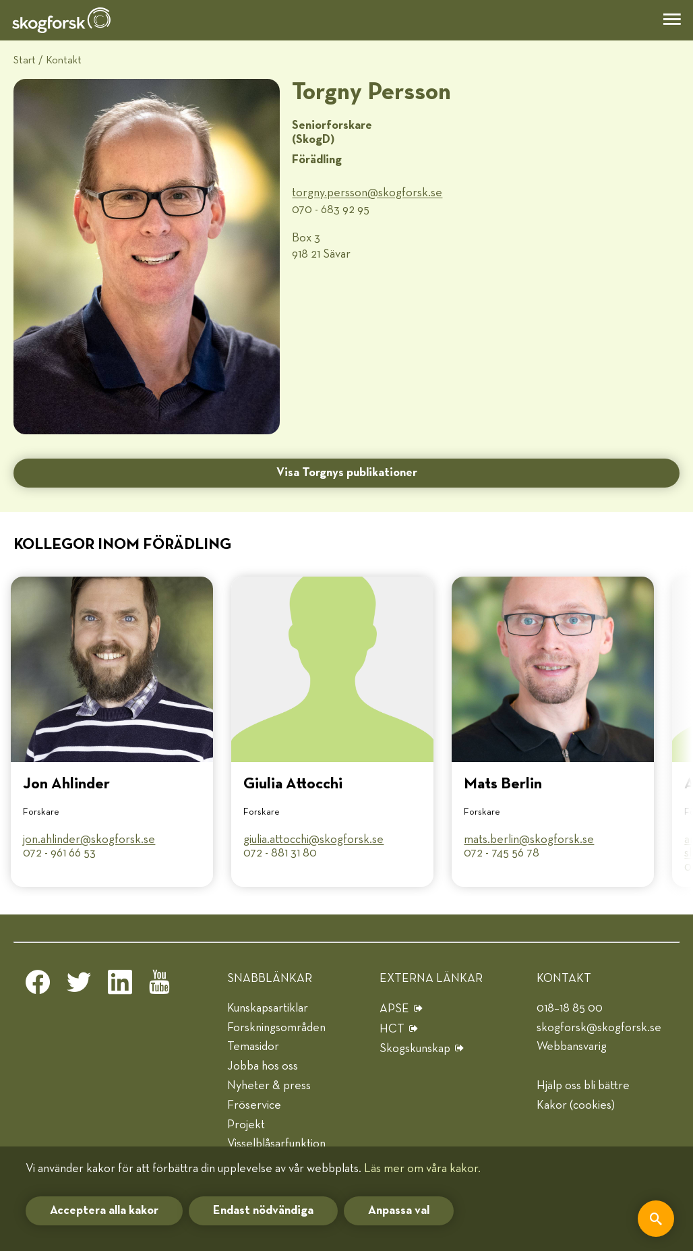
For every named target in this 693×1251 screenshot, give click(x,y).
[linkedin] (120, 986)
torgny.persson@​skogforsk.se (367, 193)
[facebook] (38, 986)
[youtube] (161, 986)
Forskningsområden (276, 1028)
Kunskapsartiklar (267, 1008)
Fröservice (254, 1105)
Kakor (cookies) (576, 1105)
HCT (392, 1029)
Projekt (246, 1125)
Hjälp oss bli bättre (583, 1086)
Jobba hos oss (262, 1066)
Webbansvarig (572, 1047)
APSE (394, 1009)
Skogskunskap (415, 1049)
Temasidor (253, 1047)
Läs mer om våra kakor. (422, 1169)
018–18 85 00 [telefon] (570, 1008)
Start (24, 60)
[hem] (61, 20)
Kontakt (64, 60)
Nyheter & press (269, 1086)
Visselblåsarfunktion (276, 1144)
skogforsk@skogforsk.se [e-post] (599, 1028)
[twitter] (79, 986)
